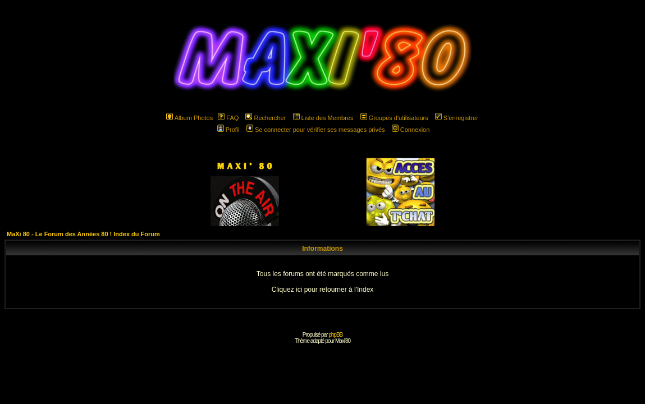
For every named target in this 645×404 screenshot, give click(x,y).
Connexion (411, 129)
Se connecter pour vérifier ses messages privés (315, 129)
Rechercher (265, 117)
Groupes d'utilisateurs (394, 117)
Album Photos (189, 117)
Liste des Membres (323, 117)
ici (299, 289)
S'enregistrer (456, 117)
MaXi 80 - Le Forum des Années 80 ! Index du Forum (83, 234)
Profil (228, 129)
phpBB (335, 335)
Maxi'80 (342, 341)
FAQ (228, 117)
